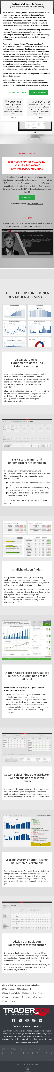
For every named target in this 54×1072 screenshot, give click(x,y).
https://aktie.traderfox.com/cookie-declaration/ (22, 83)
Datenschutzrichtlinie (11, 76)
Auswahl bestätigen (16, 92)
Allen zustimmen (39, 92)
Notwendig (14, 101)
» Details (12, 118)
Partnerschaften (40, 101)
